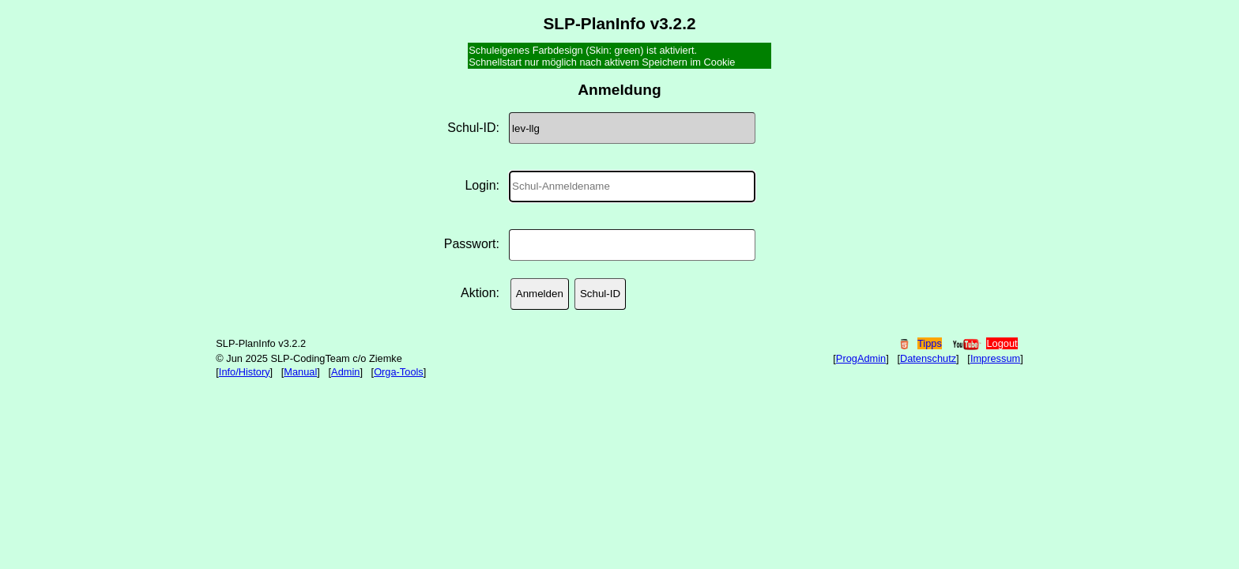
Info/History (244, 372)
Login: (482, 185)
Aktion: (480, 293)
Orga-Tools (399, 372)
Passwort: (471, 244)
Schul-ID (600, 294)
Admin (345, 372)
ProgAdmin (861, 358)
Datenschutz (928, 358)
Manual (300, 372)
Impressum (995, 358)
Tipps (929, 343)
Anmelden (539, 294)
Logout (1001, 343)
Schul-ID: (473, 127)
